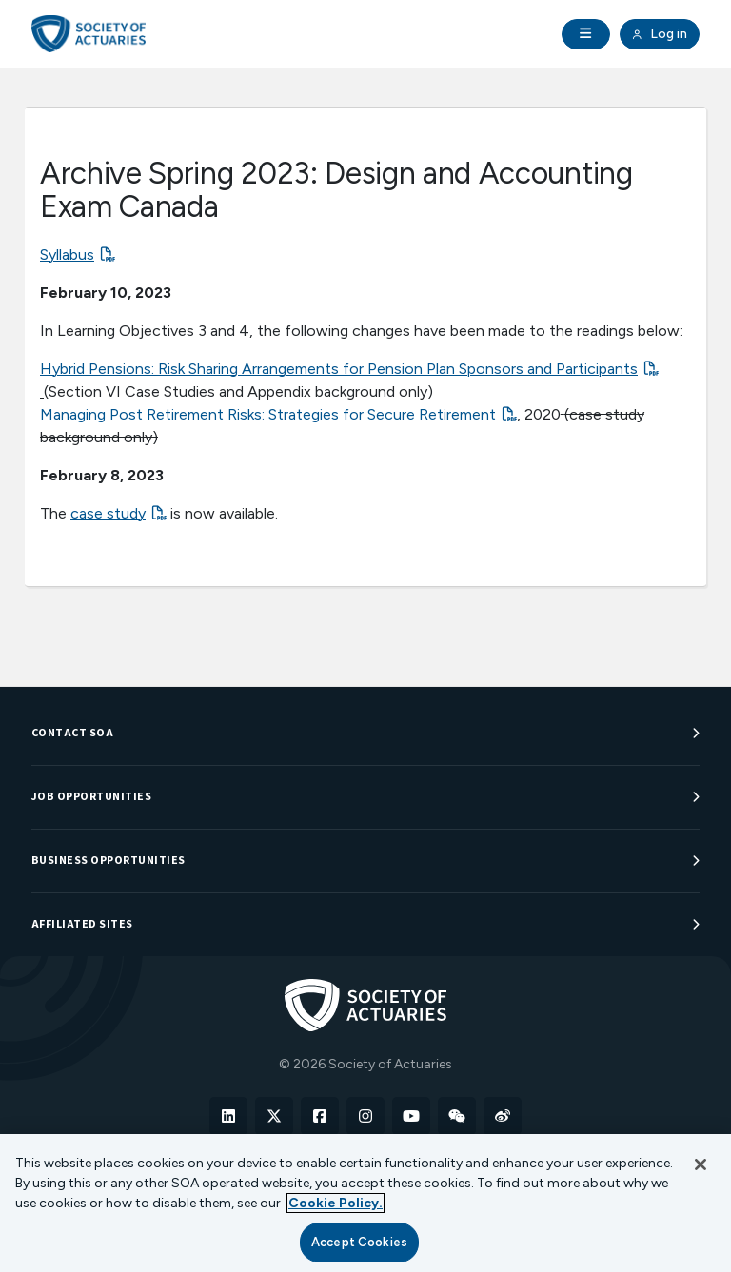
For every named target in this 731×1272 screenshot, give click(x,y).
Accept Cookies (359, 1242)
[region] (365, 1203)
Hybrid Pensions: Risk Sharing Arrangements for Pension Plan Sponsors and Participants (339, 369)
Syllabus (67, 254)
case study (108, 513)
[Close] (700, 1164)
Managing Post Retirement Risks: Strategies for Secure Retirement (268, 414)
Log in (659, 34)
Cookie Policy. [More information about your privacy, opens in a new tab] (335, 1203)
